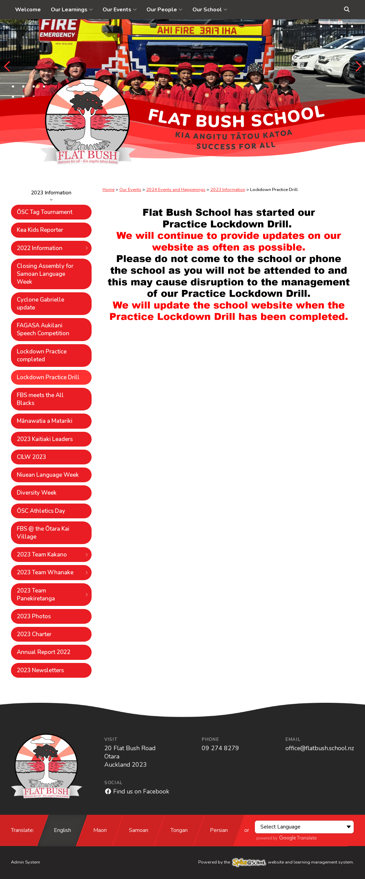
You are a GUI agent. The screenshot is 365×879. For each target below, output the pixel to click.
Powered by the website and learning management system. (276, 862)
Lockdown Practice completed (42, 355)
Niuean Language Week (48, 475)
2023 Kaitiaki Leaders (45, 439)
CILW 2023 (31, 457)
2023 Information (51, 195)
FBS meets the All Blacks (40, 399)
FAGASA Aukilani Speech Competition (43, 329)
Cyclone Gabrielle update (40, 304)
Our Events (130, 190)
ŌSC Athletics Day (41, 511)
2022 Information (53, 248)
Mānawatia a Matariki (44, 421)
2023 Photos (34, 616)
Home (109, 190)
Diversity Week (37, 493)
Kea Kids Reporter (40, 230)
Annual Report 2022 (43, 652)
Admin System (25, 862)
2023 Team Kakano (53, 555)
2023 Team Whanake (53, 572)
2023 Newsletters (40, 670)
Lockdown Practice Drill (48, 377)
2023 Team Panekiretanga (53, 594)
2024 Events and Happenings (175, 190)
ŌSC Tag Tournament (44, 212)
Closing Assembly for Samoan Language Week (45, 274)
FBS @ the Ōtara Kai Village (43, 533)
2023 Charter (34, 634)
